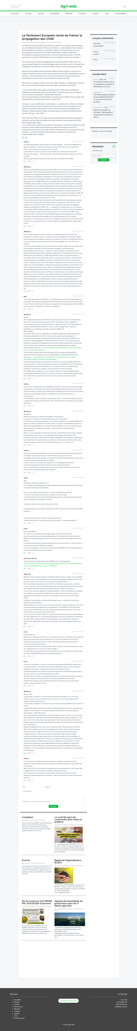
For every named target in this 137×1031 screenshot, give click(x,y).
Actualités (15, 14)
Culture (41, 14)
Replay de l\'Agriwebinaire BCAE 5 (67, 861)
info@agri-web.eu (121, 1007)
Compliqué (27, 817)
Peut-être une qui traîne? (98, 45)
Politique (82, 14)
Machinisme (54, 14)
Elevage (28, 14)
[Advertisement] (68, 23)
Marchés (69, 14)
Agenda (95, 14)
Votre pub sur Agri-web (68, 1001)
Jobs (107, 14)
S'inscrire (104, 160)
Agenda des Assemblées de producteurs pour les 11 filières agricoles (68, 903)
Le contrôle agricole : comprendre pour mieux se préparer (68, 819)
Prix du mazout (96, 53)
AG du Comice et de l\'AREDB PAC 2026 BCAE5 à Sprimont (37, 902)
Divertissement (120, 14)
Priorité (26, 860)
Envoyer (53, 806)
